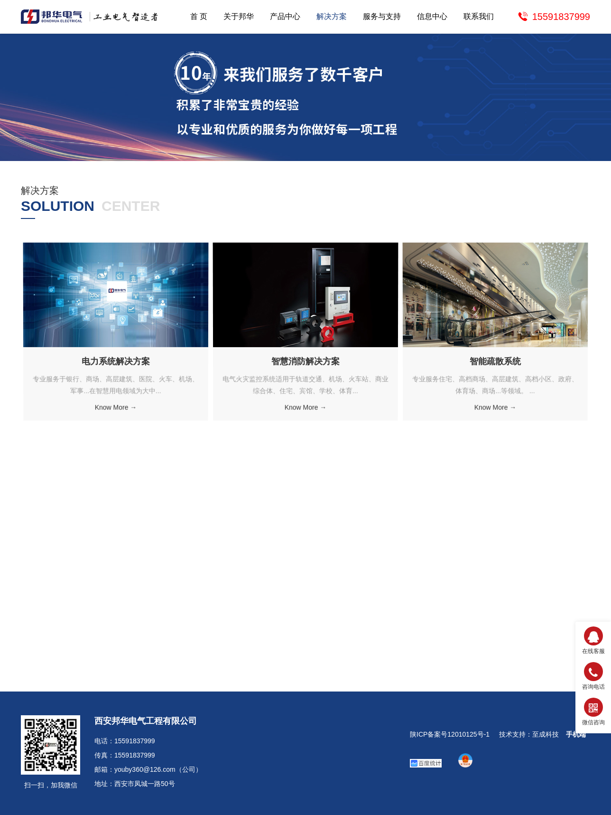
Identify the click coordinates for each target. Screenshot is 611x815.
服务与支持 (382, 16)
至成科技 (545, 734)
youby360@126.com (145, 769)
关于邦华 (238, 16)
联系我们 (478, 16)
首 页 (198, 16)
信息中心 (432, 16)
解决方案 (331, 16)
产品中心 (285, 16)
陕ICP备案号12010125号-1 (450, 734)
